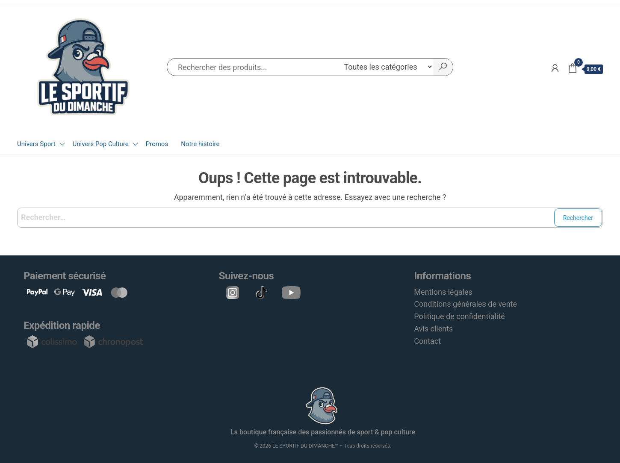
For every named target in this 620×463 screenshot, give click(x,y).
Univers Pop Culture (101, 144)
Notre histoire (200, 144)
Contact (427, 341)
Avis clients (433, 328)
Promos (157, 144)
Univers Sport (36, 144)
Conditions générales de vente (465, 303)
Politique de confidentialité (459, 316)
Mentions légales (443, 291)
